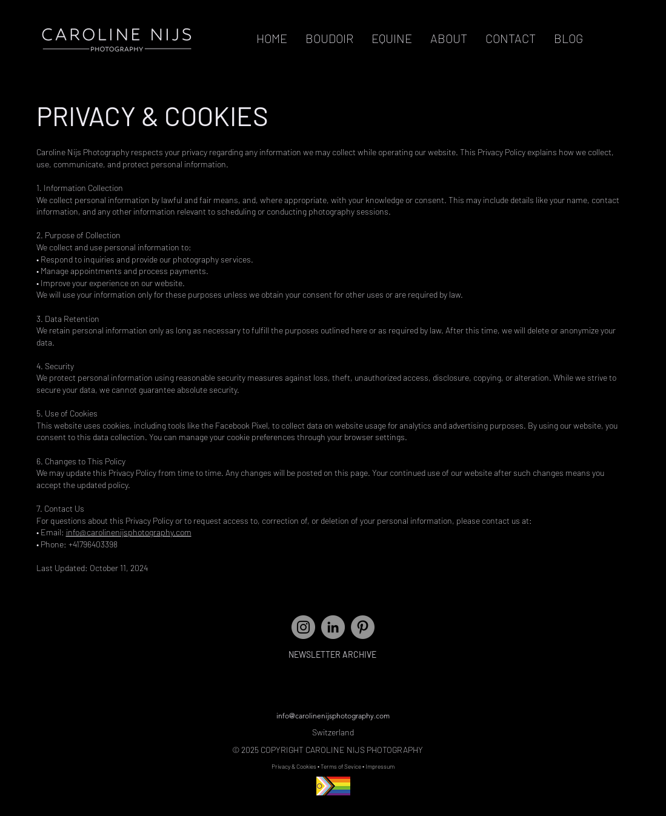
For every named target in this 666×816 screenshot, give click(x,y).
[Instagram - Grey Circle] (303, 627)
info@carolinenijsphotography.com (128, 532)
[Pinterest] (363, 627)
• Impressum (378, 766)
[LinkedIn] (333, 627)
